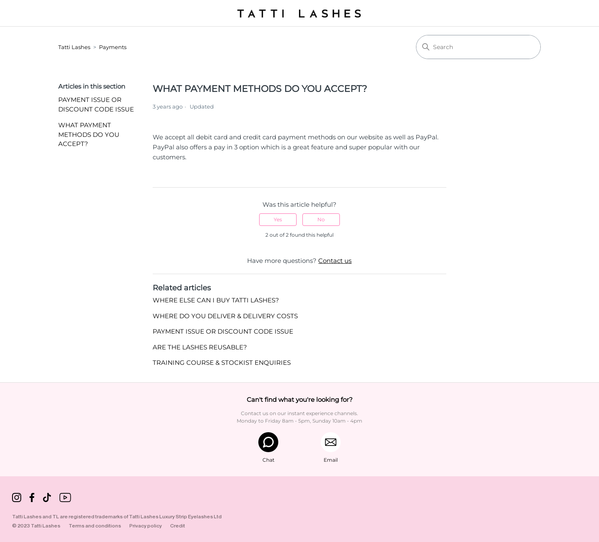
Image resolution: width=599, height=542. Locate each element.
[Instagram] (16, 499)
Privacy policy (145, 525)
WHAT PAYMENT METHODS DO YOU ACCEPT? (88, 134)
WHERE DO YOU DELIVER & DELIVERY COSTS (225, 316)
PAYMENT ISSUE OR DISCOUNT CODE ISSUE (96, 104)
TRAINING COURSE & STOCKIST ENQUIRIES (222, 362)
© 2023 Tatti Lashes (36, 525)
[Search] (478, 47)
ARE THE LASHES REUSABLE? (200, 347)
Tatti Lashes (74, 47)
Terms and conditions (95, 525)
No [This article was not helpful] (321, 219)
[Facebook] (32, 499)
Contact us (334, 261)
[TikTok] (47, 499)
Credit (177, 525)
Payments (112, 47)
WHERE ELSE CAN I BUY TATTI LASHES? (216, 300)
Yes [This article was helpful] (278, 219)
